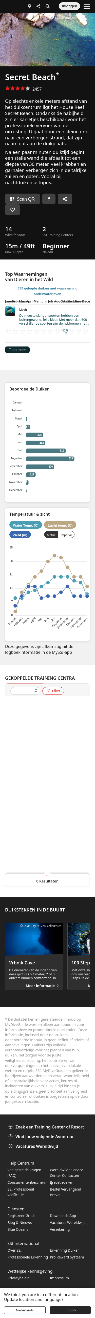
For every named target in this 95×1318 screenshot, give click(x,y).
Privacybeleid (19, 1278)
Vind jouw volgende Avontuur (41, 1136)
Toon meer (17, 350)
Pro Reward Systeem (67, 1257)
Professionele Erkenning (28, 1257)
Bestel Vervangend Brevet (65, 1192)
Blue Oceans (18, 1229)
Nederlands (25, 1310)
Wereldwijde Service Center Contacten (66, 1172)
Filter (53, 691)
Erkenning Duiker (64, 1250)
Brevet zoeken (61, 1182)
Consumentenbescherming (29, 1182)
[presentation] (23, 691)
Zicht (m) (20, 535)
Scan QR (22, 199)
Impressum (59, 1278)
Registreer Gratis (21, 1215)
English (70, 1310)
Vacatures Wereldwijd (33, 1146)
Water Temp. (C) (26, 525)
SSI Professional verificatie (21, 1192)
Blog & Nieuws (20, 1222)
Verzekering (60, 1229)
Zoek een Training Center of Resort (46, 1127)
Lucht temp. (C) (60, 525)
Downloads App (63, 1215)
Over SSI (15, 1250)
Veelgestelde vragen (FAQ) (24, 1172)
